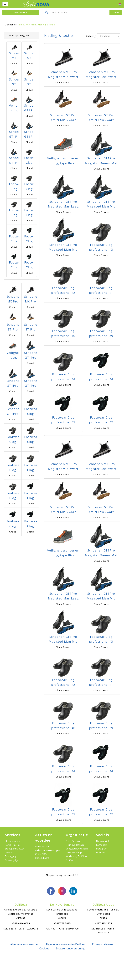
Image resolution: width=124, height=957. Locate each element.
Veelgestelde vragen (77, 848)
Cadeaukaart (42, 857)
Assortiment (20, 12)
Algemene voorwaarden (24, 944)
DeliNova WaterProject (47, 850)
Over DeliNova (73, 841)
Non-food (31, 24)
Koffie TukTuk (12, 844)
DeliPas (9, 852)
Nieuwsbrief (102, 841)
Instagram (101, 848)
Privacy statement (103, 944)
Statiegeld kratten (14, 848)
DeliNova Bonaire (75, 844)
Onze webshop (74, 852)
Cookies (44, 948)
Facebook (101, 844)
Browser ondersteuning (70, 948)
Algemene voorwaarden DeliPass (66, 944)
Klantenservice (12, 841)
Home (21, 24)
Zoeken (115, 12)
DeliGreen (71, 860)
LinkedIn (100, 852)
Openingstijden (13, 860)
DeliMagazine (42, 846)
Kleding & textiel (46, 24)
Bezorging (10, 856)
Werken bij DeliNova (77, 856)
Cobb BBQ (41, 854)
